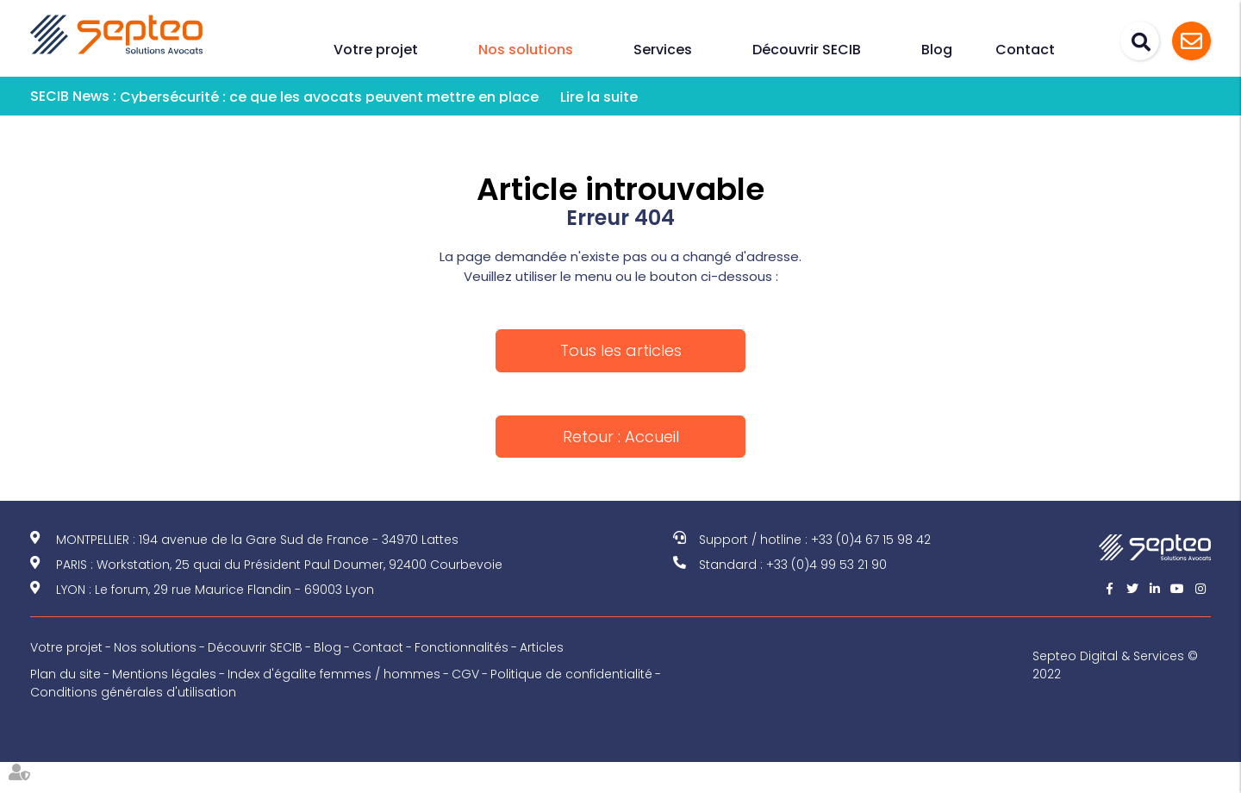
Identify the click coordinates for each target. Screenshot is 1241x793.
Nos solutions (525, 49)
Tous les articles (621, 350)
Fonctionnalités (461, 647)
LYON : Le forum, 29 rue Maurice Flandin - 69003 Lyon (215, 589)
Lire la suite (599, 97)
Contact (1025, 49)
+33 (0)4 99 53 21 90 (826, 564)
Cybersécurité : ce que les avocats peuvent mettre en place (329, 97)
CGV (465, 674)
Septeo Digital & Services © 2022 (1115, 665)
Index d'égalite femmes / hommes (334, 674)
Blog (936, 49)
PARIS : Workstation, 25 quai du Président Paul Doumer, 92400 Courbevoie (279, 564)
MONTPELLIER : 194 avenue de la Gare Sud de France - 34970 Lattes (257, 539)
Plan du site (65, 674)
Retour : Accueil (621, 436)
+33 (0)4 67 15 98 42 (871, 539)
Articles (542, 647)
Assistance (1191, 41)
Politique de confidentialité (571, 674)
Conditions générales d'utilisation (133, 692)
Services (662, 49)
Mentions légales (164, 674)
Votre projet (376, 49)
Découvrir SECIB (806, 49)
